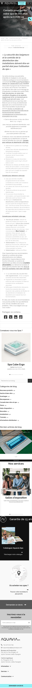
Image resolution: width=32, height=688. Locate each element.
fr (29, 3)
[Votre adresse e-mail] (14, 622)
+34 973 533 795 (8, 645)
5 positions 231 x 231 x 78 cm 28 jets (16, 369)
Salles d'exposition (16, 497)
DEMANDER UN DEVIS (16, 686)
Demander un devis (21, 3)
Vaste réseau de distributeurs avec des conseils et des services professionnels (16, 501)
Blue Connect (20, 231)
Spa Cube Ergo (16, 364)
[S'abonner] (29, 622)
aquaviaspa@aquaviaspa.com (12, 647)
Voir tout (16, 460)
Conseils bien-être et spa (18, 47)
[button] (11, 374)
